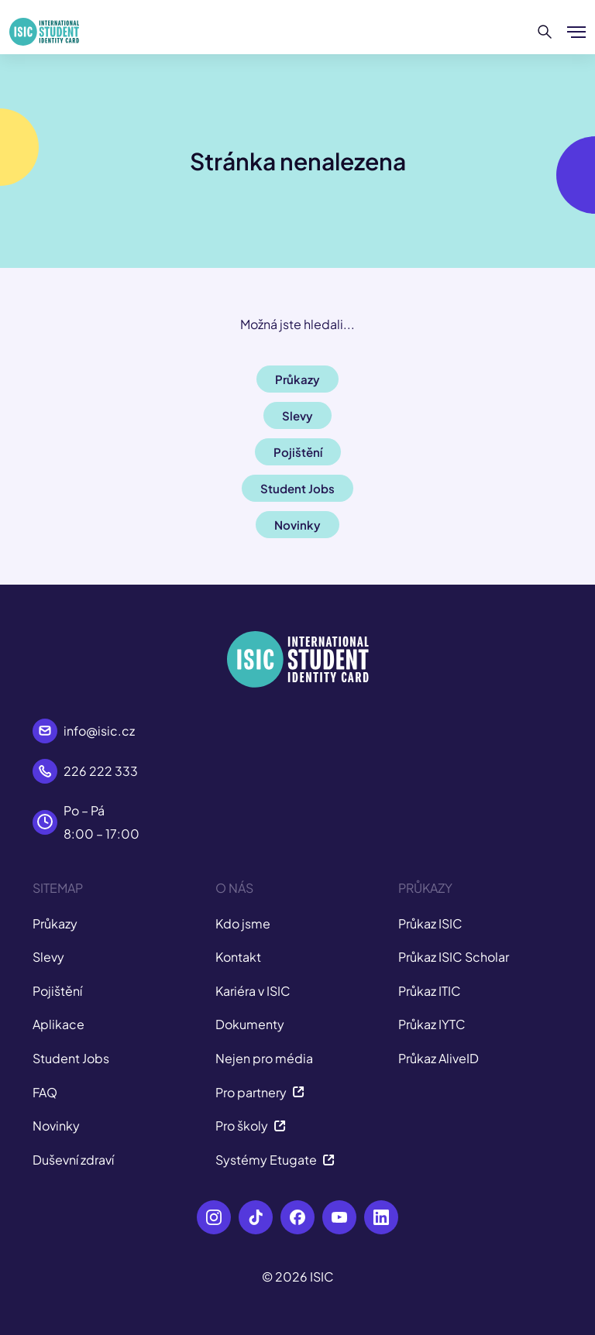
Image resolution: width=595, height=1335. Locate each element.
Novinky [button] (297, 524)
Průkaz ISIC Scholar (453, 957)
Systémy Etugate (275, 1159)
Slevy (48, 957)
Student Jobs (71, 1058)
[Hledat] (545, 31)
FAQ (45, 1092)
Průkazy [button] (297, 379)
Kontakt (238, 957)
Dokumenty (249, 1024)
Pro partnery (259, 1092)
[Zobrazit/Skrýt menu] (576, 31)
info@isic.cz (99, 730)
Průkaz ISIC (430, 923)
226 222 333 (101, 771)
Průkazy (55, 923)
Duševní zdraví (73, 1159)
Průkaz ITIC (429, 991)
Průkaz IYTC (432, 1024)
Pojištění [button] (297, 451)
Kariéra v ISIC (253, 991)
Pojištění (57, 991)
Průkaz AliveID (438, 1058)
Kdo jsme (242, 923)
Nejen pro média (264, 1058)
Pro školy (250, 1125)
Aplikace (58, 1024)
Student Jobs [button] (297, 488)
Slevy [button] (297, 415)
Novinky (56, 1125)
